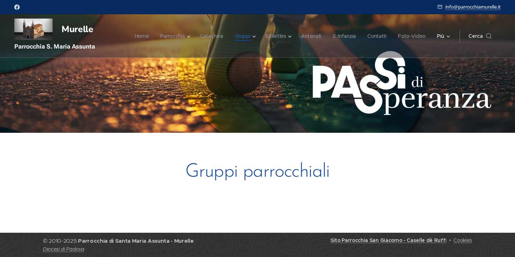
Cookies (462, 240)
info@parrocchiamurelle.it (473, 7)
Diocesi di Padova (63, 249)
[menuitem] (138, 36)
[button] (480, 36)
